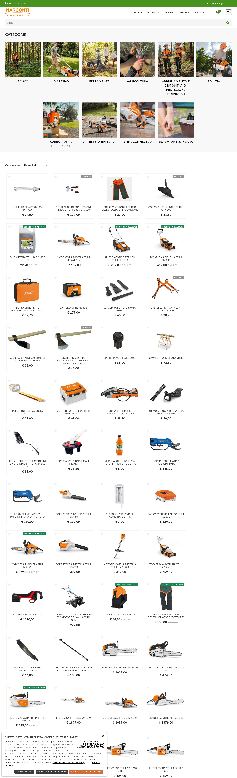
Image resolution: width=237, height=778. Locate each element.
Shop (184, 12)
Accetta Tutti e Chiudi (86, 771)
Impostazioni (24, 771)
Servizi (169, 12)
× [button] (103, 736)
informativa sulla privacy (69, 762)
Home (138, 12)
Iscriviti (195, 726)
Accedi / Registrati (217, 3)
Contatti (198, 12)
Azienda (153, 12)
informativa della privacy (181, 733)
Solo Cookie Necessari (51, 771)
